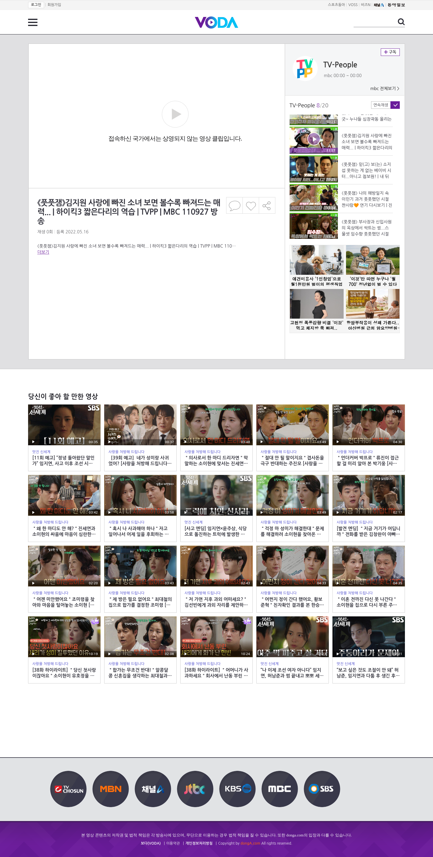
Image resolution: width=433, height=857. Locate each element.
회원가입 (54, 5)
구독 (390, 52)
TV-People (340, 65)
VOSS (353, 5)
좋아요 (250, 205)
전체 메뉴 (32, 22)
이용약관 (173, 843)
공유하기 (267, 205)
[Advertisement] (156, 279)
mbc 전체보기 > (384, 88)
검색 (401, 21)
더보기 (43, 252)
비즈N (365, 5)
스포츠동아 (336, 5)
